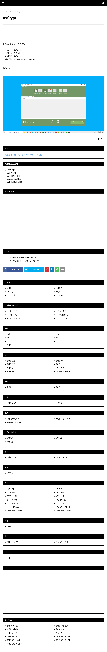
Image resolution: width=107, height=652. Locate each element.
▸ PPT (7, 341)
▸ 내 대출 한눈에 (60, 311)
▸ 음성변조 (58, 403)
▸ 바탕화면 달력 (11, 457)
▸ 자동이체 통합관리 (12, 318)
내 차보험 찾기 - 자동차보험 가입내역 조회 (26, 260)
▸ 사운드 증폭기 (11, 492)
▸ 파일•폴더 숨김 (60, 499)
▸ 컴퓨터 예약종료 (12, 507)
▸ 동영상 (8, 387)
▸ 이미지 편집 (10, 368)
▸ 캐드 (56, 341)
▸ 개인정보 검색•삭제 (62, 418)
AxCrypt (11, 169)
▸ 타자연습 (9, 526)
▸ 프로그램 (9, 291)
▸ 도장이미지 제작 (12, 629)
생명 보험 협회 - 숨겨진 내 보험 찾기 (23, 257)
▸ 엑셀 (56, 334)
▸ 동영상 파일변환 (61, 625)
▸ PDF (56, 337)
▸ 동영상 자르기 (60, 360)
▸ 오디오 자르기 (60, 364)
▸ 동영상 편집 (10, 360)
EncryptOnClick (15, 181)
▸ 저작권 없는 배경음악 (13, 643)
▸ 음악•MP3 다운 (11, 625)
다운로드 (100, 138)
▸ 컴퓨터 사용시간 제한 (13, 510)
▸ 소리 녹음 (9, 441)
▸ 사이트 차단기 (60, 492)
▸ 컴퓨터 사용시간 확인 (62, 510)
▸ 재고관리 (9, 473)
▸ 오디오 (57, 387)
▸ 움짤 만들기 (10, 371)
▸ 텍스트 (57, 345)
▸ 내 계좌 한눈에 (11, 311)
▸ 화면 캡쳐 (9, 438)
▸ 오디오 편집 (10, 364)
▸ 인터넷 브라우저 (12, 542)
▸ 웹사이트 (58, 288)
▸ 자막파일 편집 (60, 368)
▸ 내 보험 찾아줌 (11, 314)
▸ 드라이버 (9, 557)
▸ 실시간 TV (58, 295)
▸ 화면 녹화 (58, 438)
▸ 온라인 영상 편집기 (13, 633)
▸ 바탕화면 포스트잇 (61, 457)
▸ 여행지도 (58, 291)
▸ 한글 (7, 334)
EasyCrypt (12, 172)
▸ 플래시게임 (10, 295)
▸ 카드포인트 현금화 (61, 318)
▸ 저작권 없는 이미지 (62, 640)
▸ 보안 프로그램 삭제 (13, 422)
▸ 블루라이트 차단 (12, 503)
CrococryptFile (14, 178)
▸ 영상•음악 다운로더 (62, 542)
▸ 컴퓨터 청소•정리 (61, 503)
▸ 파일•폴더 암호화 (12, 418)
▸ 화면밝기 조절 (60, 496)
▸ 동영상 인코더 (11, 403)
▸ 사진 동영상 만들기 (62, 371)
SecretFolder (14, 175)
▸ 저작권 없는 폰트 (12, 636)
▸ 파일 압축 (58, 489)
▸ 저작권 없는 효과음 (13, 640)
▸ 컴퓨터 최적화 (11, 499)
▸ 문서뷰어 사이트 (61, 629)
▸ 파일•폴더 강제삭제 (62, 507)
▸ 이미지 (8, 345)
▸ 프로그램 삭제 (11, 496)
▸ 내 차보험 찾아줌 (61, 314)
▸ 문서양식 (9, 288)
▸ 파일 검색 (9, 489)
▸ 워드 (7, 337)
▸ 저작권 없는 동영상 (62, 636)
